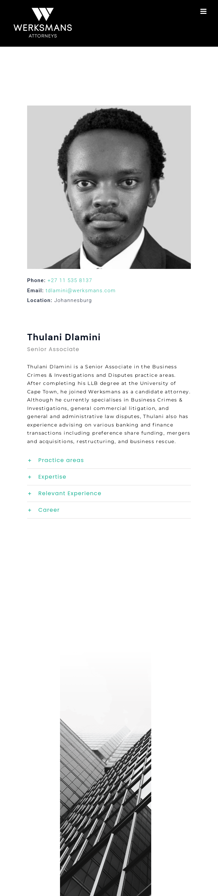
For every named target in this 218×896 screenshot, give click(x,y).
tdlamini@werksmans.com (81, 291)
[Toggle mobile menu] (204, 11)
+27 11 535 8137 (69, 280)
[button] (109, 460)
